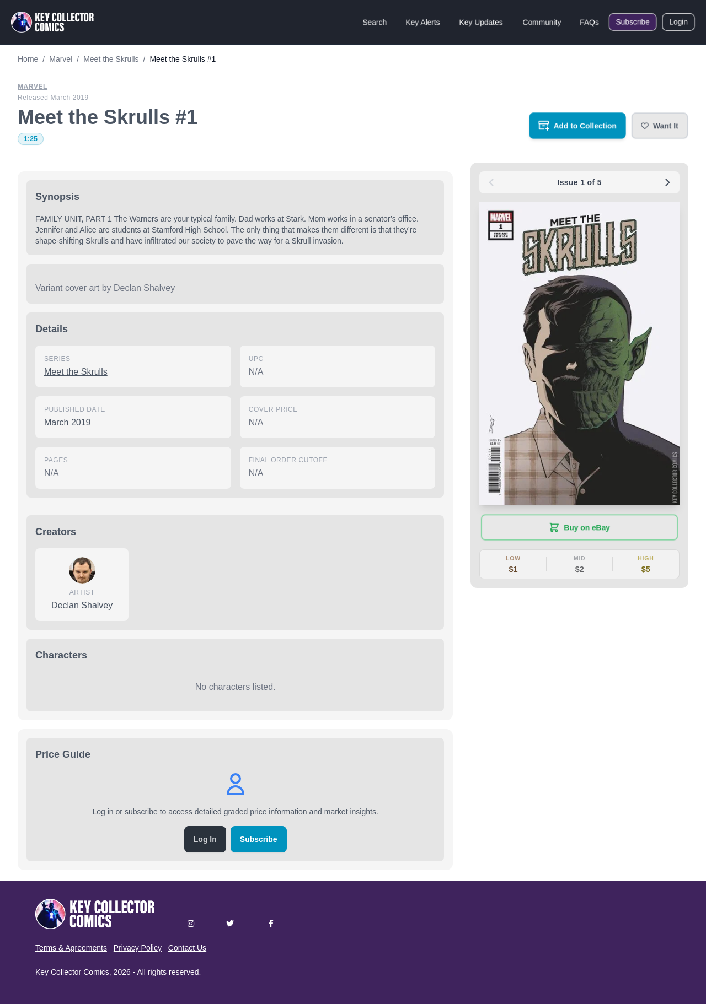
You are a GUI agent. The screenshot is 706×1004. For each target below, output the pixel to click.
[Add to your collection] (577, 125)
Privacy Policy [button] (138, 947)
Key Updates (481, 22)
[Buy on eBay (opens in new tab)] (579, 527)
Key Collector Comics (72, 972)
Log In (205, 839)
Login (678, 22)
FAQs (589, 22)
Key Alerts (422, 22)
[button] (659, 125)
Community (541, 22)
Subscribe (633, 22)
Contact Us (187, 947)
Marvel (32, 86)
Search (374, 22)
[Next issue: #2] (667, 182)
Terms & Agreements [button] (71, 947)
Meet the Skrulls (76, 371)
